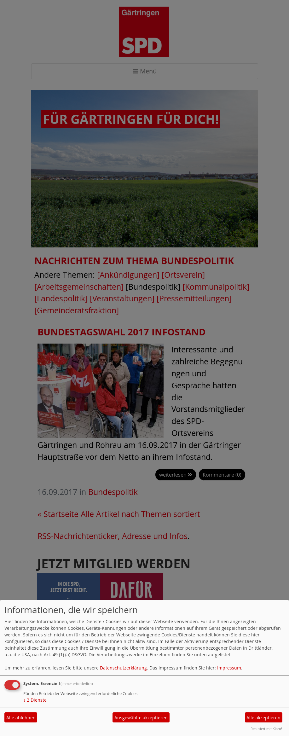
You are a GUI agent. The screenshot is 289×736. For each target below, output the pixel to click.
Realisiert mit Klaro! (266, 728)
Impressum (229, 668)
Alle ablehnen (21, 718)
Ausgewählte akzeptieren (141, 718)
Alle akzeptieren (263, 718)
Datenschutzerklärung (123, 668)
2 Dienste (35, 700)
